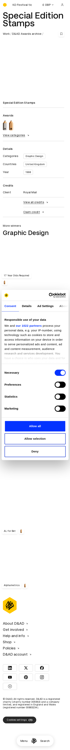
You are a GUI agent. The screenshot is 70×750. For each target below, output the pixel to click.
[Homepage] (34, 741)
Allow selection (35, 438)
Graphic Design (34, 156)
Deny (35, 451)
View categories (16, 135)
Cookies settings (19, 720)
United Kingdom (35, 164)
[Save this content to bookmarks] (61, 34)
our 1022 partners (29, 325)
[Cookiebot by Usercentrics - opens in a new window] (50, 295)
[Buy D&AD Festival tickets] (22, 5)
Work (6, 33)
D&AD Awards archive (27, 33)
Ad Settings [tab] (45, 306)
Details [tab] (27, 306)
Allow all (35, 426)
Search (45, 740)
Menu (24, 740)
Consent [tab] (10, 306)
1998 (28, 172)
